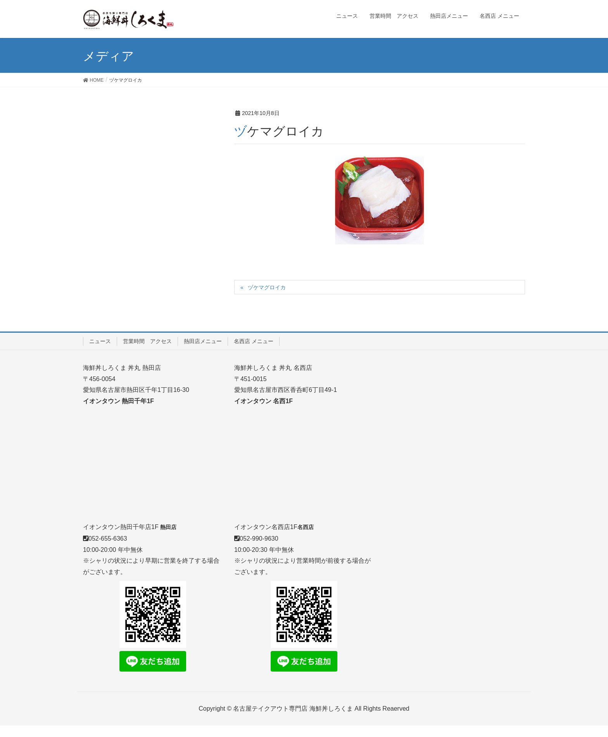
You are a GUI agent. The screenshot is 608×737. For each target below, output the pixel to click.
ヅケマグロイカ (267, 287)
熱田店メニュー (203, 341)
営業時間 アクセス (147, 341)
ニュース (100, 341)
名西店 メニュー (253, 341)
